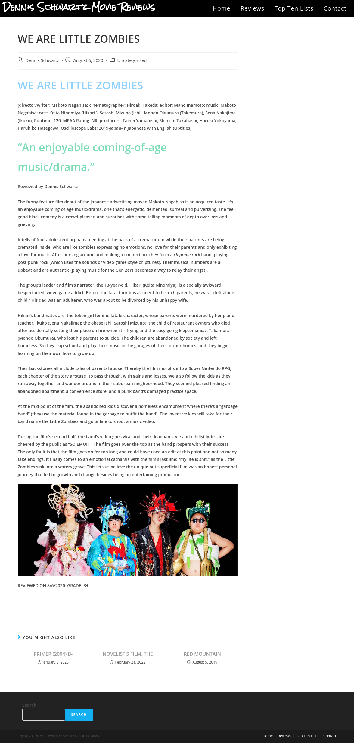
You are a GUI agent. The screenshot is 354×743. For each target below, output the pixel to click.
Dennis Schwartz (42, 60)
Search (29, 705)
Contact (335, 8)
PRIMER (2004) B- (53, 654)
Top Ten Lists (294, 8)
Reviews (252, 8)
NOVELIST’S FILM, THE (128, 654)
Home (221, 8)
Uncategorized (132, 60)
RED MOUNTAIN (202, 654)
